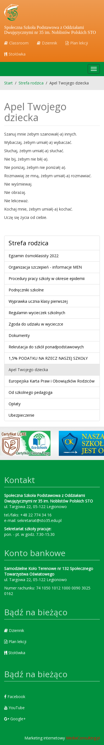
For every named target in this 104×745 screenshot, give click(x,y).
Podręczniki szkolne (26, 289)
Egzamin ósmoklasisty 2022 (34, 255)
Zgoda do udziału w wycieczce (36, 324)
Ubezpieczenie (21, 415)
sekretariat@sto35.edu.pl (39, 520)
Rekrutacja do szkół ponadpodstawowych (46, 346)
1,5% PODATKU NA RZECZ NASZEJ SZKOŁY (48, 358)
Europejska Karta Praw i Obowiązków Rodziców (52, 381)
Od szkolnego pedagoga (30, 392)
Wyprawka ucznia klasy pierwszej (38, 301)
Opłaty (15, 403)
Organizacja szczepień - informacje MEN (45, 267)
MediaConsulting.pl (83, 738)
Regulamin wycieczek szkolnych (37, 312)
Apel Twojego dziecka (28, 369)
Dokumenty (19, 335)
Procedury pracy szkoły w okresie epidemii (47, 278)
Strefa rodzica (29, 243)
